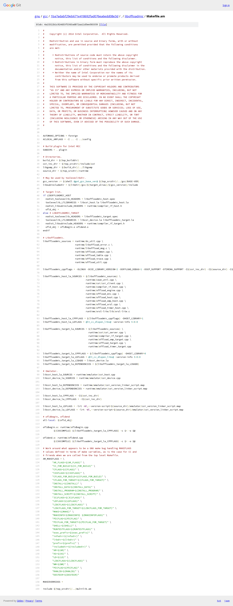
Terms (38, 600)
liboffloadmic (134, 16)
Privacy (29, 600)
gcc (45, 16)
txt (219, 600)
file (103, 24)
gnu (37, 16)
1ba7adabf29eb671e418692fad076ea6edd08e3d (84, 16)
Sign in (226, 5)
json (227, 600)
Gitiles (20, 600)
